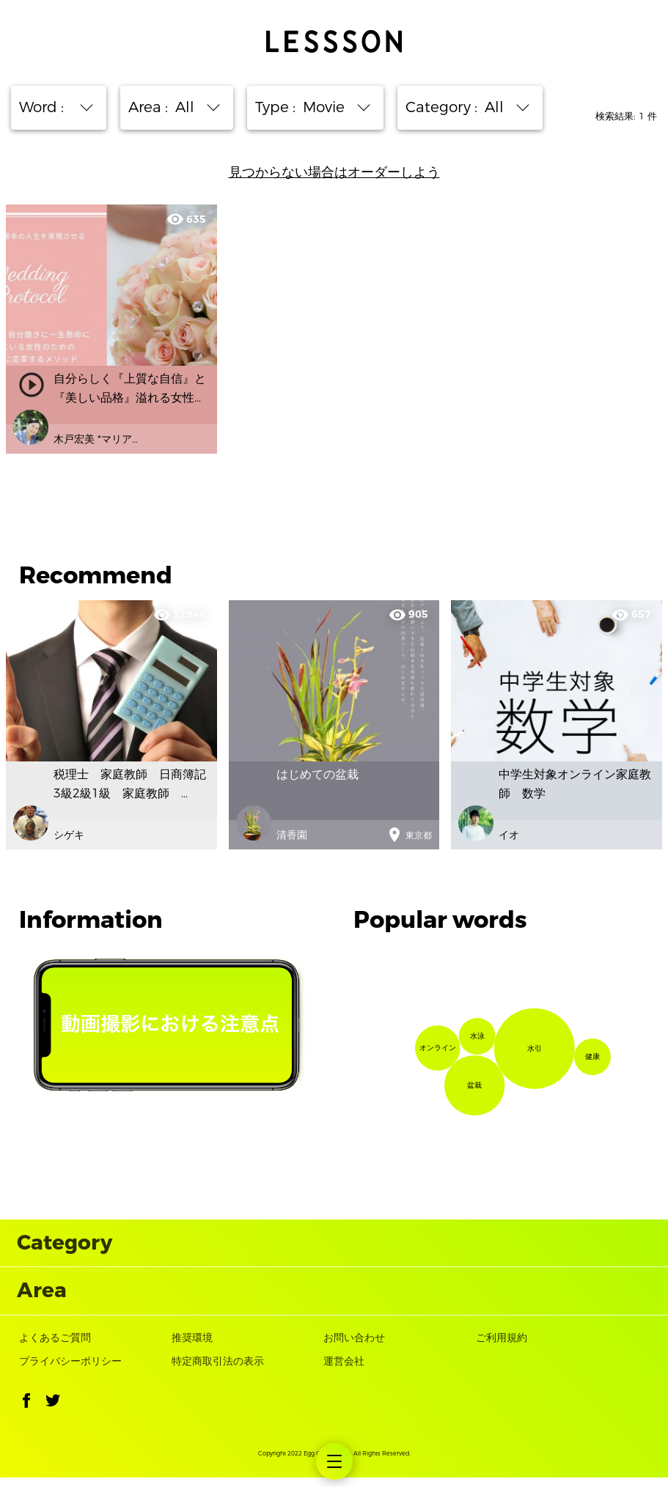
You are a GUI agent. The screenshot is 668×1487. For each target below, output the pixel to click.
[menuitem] (334, 1461)
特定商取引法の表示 (218, 1372)
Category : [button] (461, 107)
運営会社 (343, 1372)
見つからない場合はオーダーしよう (334, 172)
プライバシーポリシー (70, 1372)
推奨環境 (192, 1347)
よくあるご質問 (55, 1347)
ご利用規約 (501, 1347)
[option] (334, 724)
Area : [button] (168, 107)
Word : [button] (50, 107)
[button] (26, 1413)
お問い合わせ (354, 1347)
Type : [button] (307, 107)
